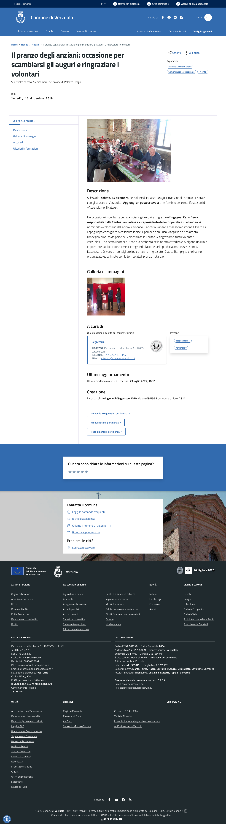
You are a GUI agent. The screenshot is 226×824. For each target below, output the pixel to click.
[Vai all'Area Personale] (192, 4)
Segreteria (98, 342)
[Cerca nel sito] (208, 17)
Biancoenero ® (125, 815)
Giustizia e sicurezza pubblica (120, 594)
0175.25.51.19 (23, 654)
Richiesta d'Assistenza (22, 741)
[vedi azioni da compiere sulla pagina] (192, 52)
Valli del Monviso (123, 716)
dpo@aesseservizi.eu (132, 684)
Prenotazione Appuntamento (26, 731)
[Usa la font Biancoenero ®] (126, 4)
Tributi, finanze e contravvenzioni (123, 614)
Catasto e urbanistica (74, 619)
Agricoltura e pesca (73, 594)
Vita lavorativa (113, 624)
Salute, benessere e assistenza (122, 609)
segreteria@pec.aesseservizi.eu (136, 688)
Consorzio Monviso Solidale (77, 726)
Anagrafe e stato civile (74, 604)
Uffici (13, 604)
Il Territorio (189, 604)
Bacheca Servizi (19, 746)
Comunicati (155, 604)
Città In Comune (174, 811)
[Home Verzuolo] (43, 17)
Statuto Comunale (20, 751)
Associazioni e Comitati (196, 624)
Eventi (187, 594)
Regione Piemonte (72, 711)
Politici (14, 624)
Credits (15, 771)
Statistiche (17, 782)
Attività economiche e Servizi (199, 619)
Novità (24, 44)
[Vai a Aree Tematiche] (157, 4)
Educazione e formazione (76, 629)
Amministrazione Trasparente (26, 711)
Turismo (109, 619)
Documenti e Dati (20, 609)
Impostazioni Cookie (21, 766)
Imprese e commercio (117, 599)
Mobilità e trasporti (115, 604)
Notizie (35, 44)
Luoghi (187, 599)
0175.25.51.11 (23, 650)
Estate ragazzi (156, 599)
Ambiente (68, 599)
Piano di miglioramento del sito (27, 721)
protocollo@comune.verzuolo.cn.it (117, 358)
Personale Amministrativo (24, 619)
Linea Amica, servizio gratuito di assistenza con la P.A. (142, 721)
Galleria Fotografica (194, 609)
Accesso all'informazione (149, 31)
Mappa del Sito (19, 787)
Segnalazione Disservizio (24, 736)
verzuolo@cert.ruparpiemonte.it (34, 665)
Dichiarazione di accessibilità (25, 716)
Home (14, 44)
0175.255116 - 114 (115, 355)
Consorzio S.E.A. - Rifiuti (126, 711)
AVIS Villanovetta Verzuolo (128, 726)
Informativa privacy (21, 756)
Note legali (17, 761)
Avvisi (152, 609)
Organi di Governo (20, 594)
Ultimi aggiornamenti (22, 777)
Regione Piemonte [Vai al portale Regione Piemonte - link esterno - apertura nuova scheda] (22, 3)
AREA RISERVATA (111, 819)
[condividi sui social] (175, 52)
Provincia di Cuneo (72, 716)
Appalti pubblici (71, 609)
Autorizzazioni (70, 614)
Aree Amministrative (22, 599)
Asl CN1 (67, 721)
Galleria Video (191, 614)
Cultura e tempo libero (74, 624)
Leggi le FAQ (17, 726)
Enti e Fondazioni (20, 614)
